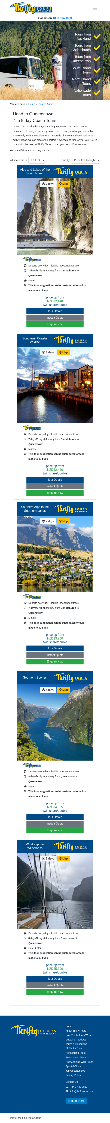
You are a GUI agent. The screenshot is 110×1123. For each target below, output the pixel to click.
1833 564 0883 (62, 18)
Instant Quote (55, 317)
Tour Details (55, 311)
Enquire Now (55, 324)
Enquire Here (76, 1100)
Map (63, 183)
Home (31, 104)
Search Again (45, 104)
